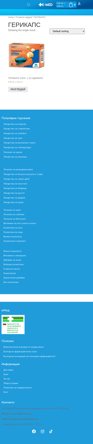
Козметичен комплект (14, 241)
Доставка (8, 369)
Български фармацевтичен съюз (20, 351)
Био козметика (10, 282)
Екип (5, 374)
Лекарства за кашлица (15, 156)
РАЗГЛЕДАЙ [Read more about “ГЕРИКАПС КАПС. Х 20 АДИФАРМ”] (18, 89)
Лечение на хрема (12, 152)
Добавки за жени (12, 260)
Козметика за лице (13, 232)
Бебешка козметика (13, 264)
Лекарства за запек (13, 202)
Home (11, 17)
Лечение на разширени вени (18, 169)
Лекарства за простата (15, 183)
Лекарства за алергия (14, 124)
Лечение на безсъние (14, 218)
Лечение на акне (12, 210)
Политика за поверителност (17, 387)
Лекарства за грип (12, 138)
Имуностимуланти (12, 251)
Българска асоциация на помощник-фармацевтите (29, 356)
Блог (5, 392)
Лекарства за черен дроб (16, 179)
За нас (6, 378)
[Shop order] (67, 31)
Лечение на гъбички (13, 214)
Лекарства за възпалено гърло (19, 142)
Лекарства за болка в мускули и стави (23, 174)
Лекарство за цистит (14, 193)
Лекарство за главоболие (16, 128)
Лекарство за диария (14, 197)
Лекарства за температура (17, 147)
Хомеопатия (9, 273)
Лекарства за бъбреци (15, 188)
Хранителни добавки (14, 277)
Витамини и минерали (14, 255)
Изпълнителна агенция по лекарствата (23, 347)
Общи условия (10, 383)
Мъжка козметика (12, 236)
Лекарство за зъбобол (14, 133)
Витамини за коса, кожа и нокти (19, 223)
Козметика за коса (12, 227)
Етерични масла (11, 268)
